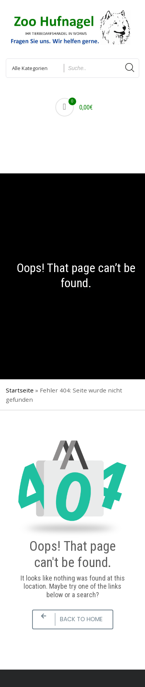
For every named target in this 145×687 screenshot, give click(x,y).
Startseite (20, 390)
